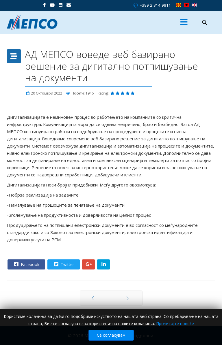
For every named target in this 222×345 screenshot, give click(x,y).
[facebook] (44, 5)
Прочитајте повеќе (175, 327)
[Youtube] (52, 5)
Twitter (63, 264)
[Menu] (184, 22)
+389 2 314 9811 (155, 5)
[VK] (68, 5)
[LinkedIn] (60, 5)
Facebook (26, 264)
